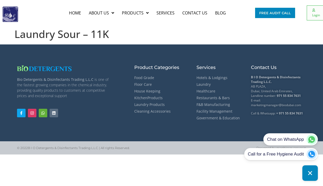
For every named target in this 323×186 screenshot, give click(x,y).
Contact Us (264, 67)
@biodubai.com (290, 105)
